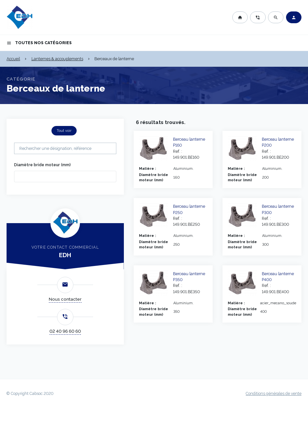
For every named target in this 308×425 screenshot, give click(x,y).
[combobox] (65, 177)
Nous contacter (65, 299)
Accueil (13, 59)
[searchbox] (25, 176)
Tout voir (64, 131)
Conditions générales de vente (273, 393)
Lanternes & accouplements (57, 59)
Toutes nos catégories (39, 43)
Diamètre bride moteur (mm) (42, 165)
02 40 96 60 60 (65, 331)
